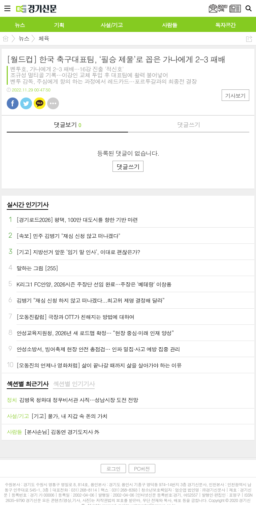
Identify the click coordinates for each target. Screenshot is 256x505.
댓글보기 (67, 124)
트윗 (26, 103)
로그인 (113, 468)
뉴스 (24, 38)
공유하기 (249, 39)
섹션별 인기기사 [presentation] (73, 384)
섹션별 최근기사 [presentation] (27, 384)
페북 (13, 103)
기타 (53, 103)
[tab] (27, 384)
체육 (43, 38)
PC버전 (142, 468)
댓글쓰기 (188, 124)
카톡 (39, 103)
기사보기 (235, 96)
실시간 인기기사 (27, 204)
